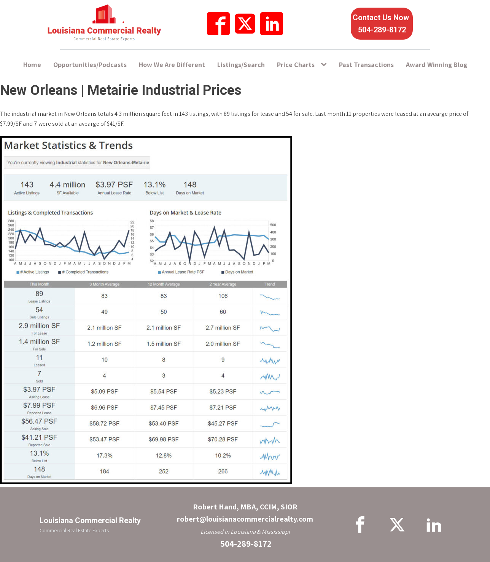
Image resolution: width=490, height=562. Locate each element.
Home (32, 64)
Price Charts (296, 64)
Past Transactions (366, 64)
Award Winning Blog (436, 64)
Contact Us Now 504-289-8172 (382, 23)
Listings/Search (241, 64)
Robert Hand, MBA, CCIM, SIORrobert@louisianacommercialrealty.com (245, 513)
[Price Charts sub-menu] (325, 65)
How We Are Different (172, 64)
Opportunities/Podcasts (90, 64)
